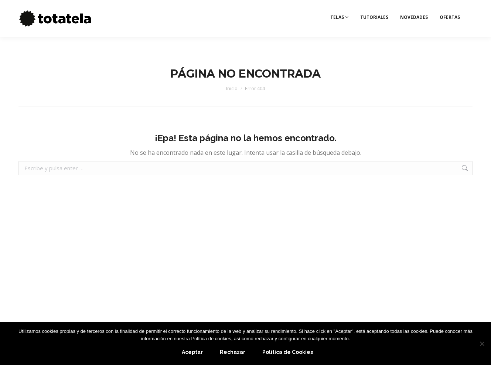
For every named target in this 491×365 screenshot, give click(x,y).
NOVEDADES (414, 31)
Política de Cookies (287, 352)
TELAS (339, 31)
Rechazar (232, 352)
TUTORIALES (374, 31)
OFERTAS (450, 31)
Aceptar (192, 352)
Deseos (459, 7)
